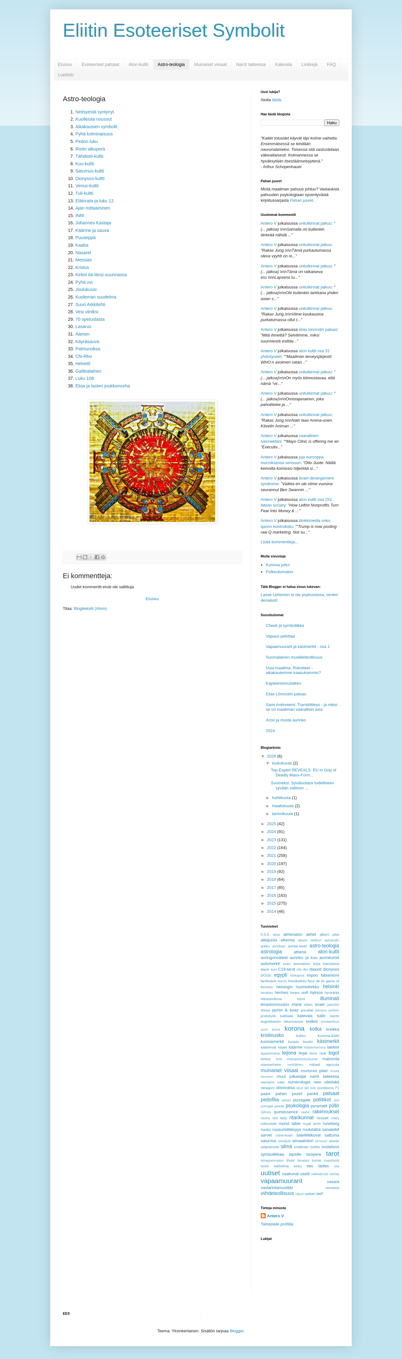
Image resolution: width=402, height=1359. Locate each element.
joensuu (321, 1010)
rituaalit (323, 1118)
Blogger (237, 1331)
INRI (79, 215)
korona (295, 1028)
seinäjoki (284, 1141)
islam (308, 1004)
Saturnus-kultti (89, 170)
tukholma (281, 1166)
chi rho (302, 969)
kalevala (304, 1015)
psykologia (297, 1105)
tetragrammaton (272, 1160)
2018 (272, 879)
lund (279, 1059)
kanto (334, 1016)
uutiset (270, 1172)
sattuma (332, 1135)
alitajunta (269, 940)
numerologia (299, 1082)
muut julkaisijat (291, 1076)
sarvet (266, 1135)
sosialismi (330, 1146)
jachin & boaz (285, 1010)
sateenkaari (284, 1135)
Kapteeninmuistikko (283, 683)
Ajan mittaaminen (92, 208)
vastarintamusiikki (277, 1187)
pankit (312, 1093)
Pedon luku (86, 141)
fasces (282, 981)
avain (287, 964)
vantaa (334, 1174)
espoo (312, 975)
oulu (313, 1088)
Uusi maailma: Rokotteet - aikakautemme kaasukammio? (293, 670)
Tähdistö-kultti (89, 156)
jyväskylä (268, 1016)
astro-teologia (324, 945)
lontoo (266, 1059)
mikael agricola (324, 1064)
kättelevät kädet (274, 1047)
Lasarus (83, 326)
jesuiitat (307, 1010)
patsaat (331, 1093)
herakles (267, 993)
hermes (281, 992)
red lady (279, 1118)
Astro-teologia (171, 64)
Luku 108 (84, 378)
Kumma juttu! (278, 564)
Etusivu (65, 64)
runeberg (331, 1123)
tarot (332, 1153)
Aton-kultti (138, 64)
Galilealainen (88, 371)
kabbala (286, 1016)
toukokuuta (282, 763)
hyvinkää (332, 992)
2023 (272, 839)
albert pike (329, 934)
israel (319, 1004)
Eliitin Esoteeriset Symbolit (174, 30)
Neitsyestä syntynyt (94, 111)
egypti (280, 975)
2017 (272, 887)
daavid (315, 969)
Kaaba (81, 245)
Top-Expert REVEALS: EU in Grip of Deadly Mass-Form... (303, 772)
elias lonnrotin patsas (318, 329)
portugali (267, 1106)
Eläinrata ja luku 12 (94, 200)
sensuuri (321, 1141)
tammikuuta (283, 813)
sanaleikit (330, 1129)
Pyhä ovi (84, 282)
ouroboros (325, 1088)
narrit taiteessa (324, 1076)
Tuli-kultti (84, 193)
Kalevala (283, 64)
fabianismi (330, 975)
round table (290, 1123)
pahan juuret (288, 1093)
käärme (295, 1047)
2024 (270, 730)
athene (300, 952)
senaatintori (302, 1140)
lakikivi (333, 1047)
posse (279, 1106)
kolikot (312, 1021)
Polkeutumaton (279, 571)
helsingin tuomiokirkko (297, 986)
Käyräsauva (87, 341)
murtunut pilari (314, 1070)
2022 (272, 847)
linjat (303, 1053)
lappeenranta (270, 1053)
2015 (272, 903)
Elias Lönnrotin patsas (286, 694)
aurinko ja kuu (303, 957)
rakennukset (325, 1111)
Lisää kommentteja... (279, 542)
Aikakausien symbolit (96, 126)
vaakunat (290, 1173)
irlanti (297, 1004)
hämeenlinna (271, 999)
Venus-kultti (87, 185)
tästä (276, 99)
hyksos (316, 992)
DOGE (266, 975)
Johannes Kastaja (93, 222)
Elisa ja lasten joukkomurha (102, 385)
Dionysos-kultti (90, 178)
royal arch (312, 1123)
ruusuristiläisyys (286, 1129)
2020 (272, 863)
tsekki (265, 1166)
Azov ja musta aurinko (286, 720)
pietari (286, 1100)
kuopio (293, 1041)
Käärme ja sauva (92, 230)
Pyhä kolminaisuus (94, 133)
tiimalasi (303, 1160)
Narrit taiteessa (251, 64)
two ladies (318, 1166)
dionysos (331, 969)
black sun (269, 969)
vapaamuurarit (281, 1180)
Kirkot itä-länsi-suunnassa (101, 274)
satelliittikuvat (308, 1135)
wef (319, 1193)
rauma (265, 1118)
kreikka (332, 1029)
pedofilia (270, 1099)
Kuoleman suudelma (95, 296)
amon (302, 940)
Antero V (269, 223)
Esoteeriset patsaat (100, 64)
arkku (265, 946)
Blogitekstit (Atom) (90, 608)
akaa (276, 934)
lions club (318, 1053)
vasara (333, 1181)
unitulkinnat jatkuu (315, 223)
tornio (316, 1160)
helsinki (331, 986)
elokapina (297, 975)
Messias (83, 259)
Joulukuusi (86, 289)
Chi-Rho (83, 356)
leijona (289, 1052)
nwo (317, 1082)
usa (336, 1166)
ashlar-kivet (297, 946)
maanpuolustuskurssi (302, 1059)
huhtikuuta (282, 797)
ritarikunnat (301, 1117)
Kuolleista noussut (93, 119)
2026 (272, 756)
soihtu (315, 1147)
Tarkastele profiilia (277, 1224)
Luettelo (66, 74)
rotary (335, 1118)
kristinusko (272, 1035)
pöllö (334, 1105)
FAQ (331, 64)
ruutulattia (312, 1129)
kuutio (308, 1041)
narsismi (267, 1082)
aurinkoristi (329, 957)
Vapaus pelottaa (280, 636)
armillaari (278, 946)
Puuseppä (85, 237)
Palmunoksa (87, 348)
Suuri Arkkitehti (90, 304)
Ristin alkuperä (90, 148)
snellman (301, 1147)
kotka (315, 1029)
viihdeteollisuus (277, 1193)
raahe (305, 1112)
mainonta (331, 1058)
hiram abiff (299, 992)
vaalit (305, 1173)
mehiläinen (295, 1064)
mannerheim (271, 1064)
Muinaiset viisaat (210, 64)
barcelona (331, 964)
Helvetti (82, 363)
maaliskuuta (283, 805)
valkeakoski (319, 1174)
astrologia (271, 951)
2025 (272, 823)
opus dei (302, 1088)
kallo (321, 1015)
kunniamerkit (272, 1041)
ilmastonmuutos (275, 1004)
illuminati (329, 998)
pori (336, 1100)
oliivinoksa (285, 1087)
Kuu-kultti (84, 163)
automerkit (270, 963)
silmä (286, 1146)
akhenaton (292, 934)
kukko (301, 1035)
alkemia (287, 940)
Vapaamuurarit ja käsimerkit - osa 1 (298, 646)
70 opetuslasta (90, 319)
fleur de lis (315, 981)
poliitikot (322, 1099)
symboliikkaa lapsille (281, 1154)
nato (281, 1082)
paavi (265, 1093)
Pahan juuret (301, 200)
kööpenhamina (315, 1047)
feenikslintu (297, 981)
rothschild (268, 1123)
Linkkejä (310, 64)
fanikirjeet (268, 981)
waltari (310, 1194)
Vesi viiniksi (86, 311)
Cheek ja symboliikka (285, 625)
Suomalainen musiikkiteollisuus (294, 657)
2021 (272, 855)
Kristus (82, 267)
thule (290, 1160)
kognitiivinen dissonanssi (282, 1021)
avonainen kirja (306, 964)
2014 (272, 911)
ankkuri (316, 940)
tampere (313, 1154)
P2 (337, 1088)
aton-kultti (328, 951)
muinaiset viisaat (279, 1070)
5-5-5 (265, 934)
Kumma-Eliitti (328, 1035)
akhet (311, 934)
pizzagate (302, 1100)
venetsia (332, 1188)
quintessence (286, 1112)
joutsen (334, 1010)
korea (276, 1029)
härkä (301, 999)
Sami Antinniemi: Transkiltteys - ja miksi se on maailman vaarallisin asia (301, 707)
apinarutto (332, 940)
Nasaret (83, 252)
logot (334, 1052)
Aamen (82, 334)
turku (298, 1166)
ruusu (266, 1129)
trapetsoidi (331, 1160)
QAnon (266, 1112)
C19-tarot (286, 969)
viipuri (299, 1194)
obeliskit (331, 1082)
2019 (272, 871)
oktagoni (267, 1088)
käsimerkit (328, 1041)
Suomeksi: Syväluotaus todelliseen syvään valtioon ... (302, 785)
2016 (272, 895)
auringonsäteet (274, 957)
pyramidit (319, 1106)
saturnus (268, 1140)
